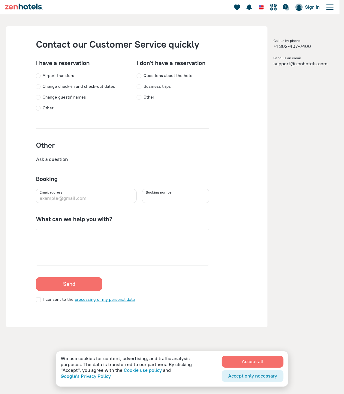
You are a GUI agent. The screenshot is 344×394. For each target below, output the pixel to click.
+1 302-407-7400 (292, 46)
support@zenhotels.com (300, 64)
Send (69, 284)
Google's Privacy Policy (86, 376)
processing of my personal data (105, 299)
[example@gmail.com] (86, 198)
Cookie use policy (143, 370)
